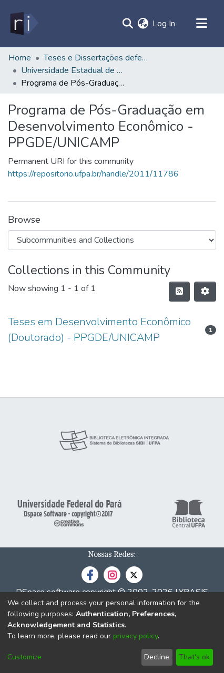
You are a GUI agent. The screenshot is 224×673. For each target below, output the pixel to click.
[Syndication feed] (179, 292)
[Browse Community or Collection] (112, 240)
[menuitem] (142, 23)
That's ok (194, 657)
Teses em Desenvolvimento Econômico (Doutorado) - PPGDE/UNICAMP (99, 330)
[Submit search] (127, 23)
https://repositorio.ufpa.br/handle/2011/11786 (93, 174)
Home (19, 58)
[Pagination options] (205, 292)
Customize (24, 657)
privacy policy (135, 636)
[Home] (23, 24)
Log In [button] (164, 23)
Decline (156, 657)
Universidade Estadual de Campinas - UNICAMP (73, 70)
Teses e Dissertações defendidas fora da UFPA (96, 58)
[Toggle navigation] (201, 24)
